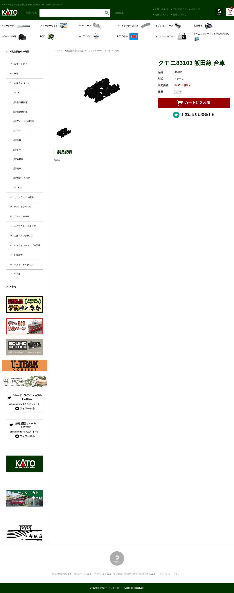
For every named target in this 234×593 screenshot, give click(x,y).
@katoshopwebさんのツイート (24, 404)
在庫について (161, 14)
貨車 (19, 168)
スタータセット (21, 64)
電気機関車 (22, 112)
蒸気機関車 (22, 102)
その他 (17, 274)
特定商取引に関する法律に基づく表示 (132, 574)
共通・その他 (23, 178)
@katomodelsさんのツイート (24, 431)
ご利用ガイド (179, 9)
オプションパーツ (22, 207)
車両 (16, 73)
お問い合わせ (161, 9)
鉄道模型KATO (59, 574)
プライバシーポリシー (171, 574)
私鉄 (19, 140)
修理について (179, 14)
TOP (57, 50)
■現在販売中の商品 (73, 50)
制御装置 (18, 255)
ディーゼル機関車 (25, 121)
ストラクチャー (21, 216)
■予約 (13, 286)
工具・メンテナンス (24, 235)
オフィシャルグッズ (24, 264)
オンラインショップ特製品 (27, 245)
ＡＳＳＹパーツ (95, 50)
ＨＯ (19, 187)
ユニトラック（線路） (25, 197)
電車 (117, 50)
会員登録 (195, 9)
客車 (19, 149)
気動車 (20, 159)
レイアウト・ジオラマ (25, 226)
